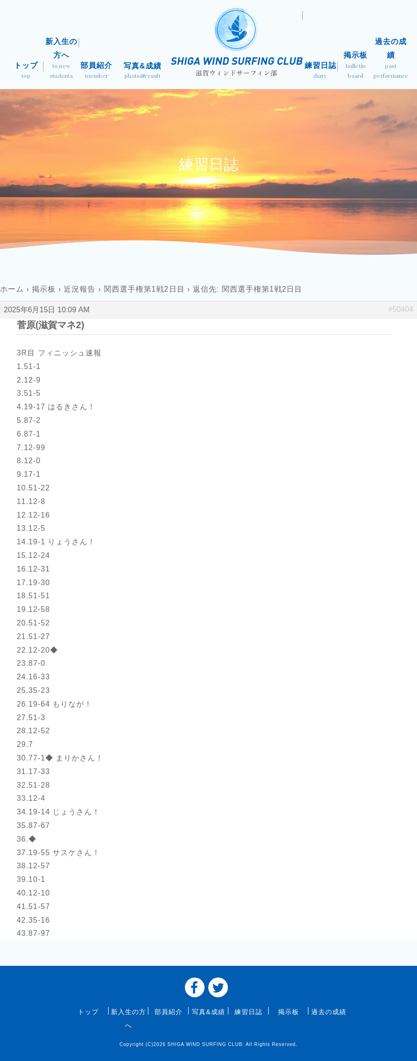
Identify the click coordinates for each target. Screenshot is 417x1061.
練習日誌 (320, 71)
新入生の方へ (61, 59)
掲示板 (355, 66)
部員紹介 (96, 71)
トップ (26, 71)
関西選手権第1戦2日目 (144, 289)
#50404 (400, 309)
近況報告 (79, 289)
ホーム (12, 289)
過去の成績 (391, 59)
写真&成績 (142, 71)
